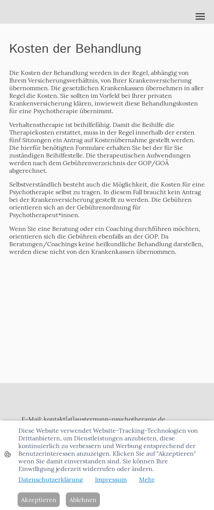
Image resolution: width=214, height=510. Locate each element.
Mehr (147, 479)
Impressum (111, 479)
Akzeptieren (38, 500)
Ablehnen (82, 500)
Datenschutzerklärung (50, 479)
